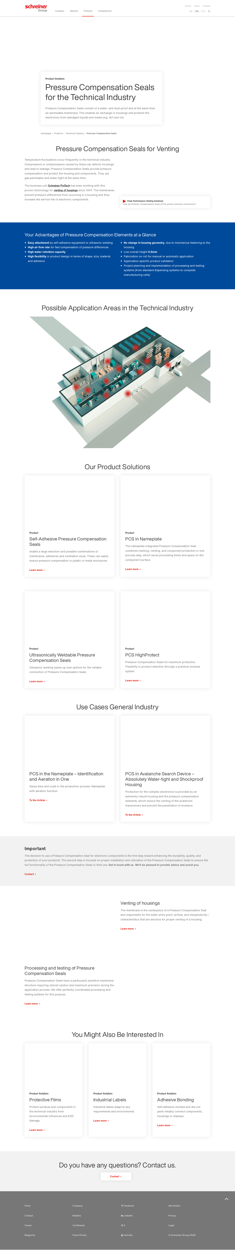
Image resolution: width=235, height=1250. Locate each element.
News (197, 5)
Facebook (127, 1205)
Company (78, 1205)
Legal (171, 1225)
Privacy (172, 1215)
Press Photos (80, 1235)
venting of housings (66, 190)
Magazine (30, 1235)
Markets (77, 1215)
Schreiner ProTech (59, 186)
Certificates (79, 1225)
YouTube (126, 1235)
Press (28, 1205)
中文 (203, 11)
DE (191, 11)
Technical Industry (75, 133)
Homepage (46, 133)
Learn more (127, 928)
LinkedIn (126, 1215)
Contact (206, 5)
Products (58, 133)
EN (196, 11)
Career (188, 5)
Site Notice (174, 1205)
